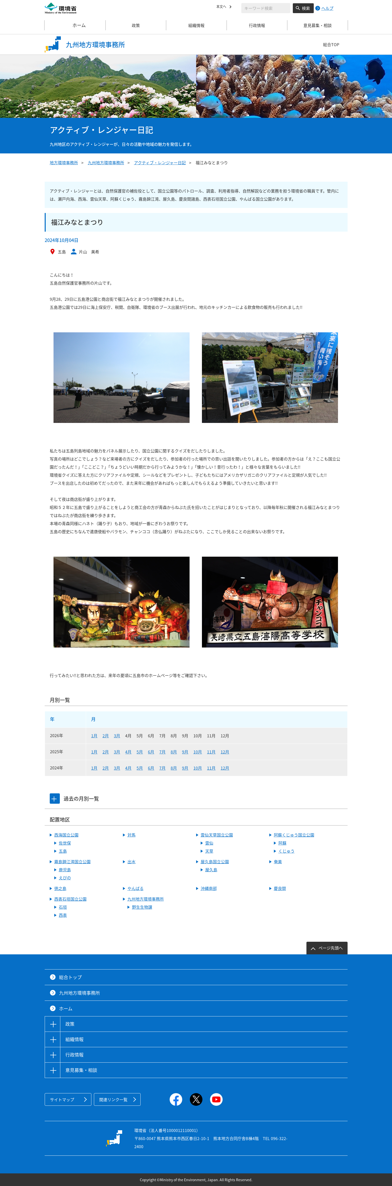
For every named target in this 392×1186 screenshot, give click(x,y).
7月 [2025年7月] (162, 752)
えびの (65, 878)
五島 (63, 851)
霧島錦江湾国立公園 (72, 861)
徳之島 (60, 888)
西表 (63, 915)
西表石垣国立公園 (70, 899)
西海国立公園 (66, 835)
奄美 (278, 861)
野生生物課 (142, 907)
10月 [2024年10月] (197, 768)
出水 (131, 861)
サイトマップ (62, 1099)
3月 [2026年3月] (117, 736)
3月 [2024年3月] (117, 768)
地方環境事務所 (64, 162)
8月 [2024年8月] (174, 768)
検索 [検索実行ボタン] (306, 8)
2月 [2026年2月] (105, 736)
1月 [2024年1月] (94, 768)
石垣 (63, 907)
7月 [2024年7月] (162, 768)
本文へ (222, 7)
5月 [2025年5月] (140, 752)
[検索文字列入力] (265, 8)
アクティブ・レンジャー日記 (160, 162)
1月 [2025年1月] (94, 752)
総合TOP (331, 44)
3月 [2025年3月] (117, 752)
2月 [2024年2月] (105, 768)
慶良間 (280, 888)
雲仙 (209, 843)
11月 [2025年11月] (211, 752)
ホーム (75, 25)
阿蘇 (282, 843)
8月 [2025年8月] (174, 752)
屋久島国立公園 (215, 861)
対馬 (131, 835)
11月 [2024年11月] (211, 768)
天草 (209, 851)
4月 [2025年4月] (128, 752)
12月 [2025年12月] (225, 752)
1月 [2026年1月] (94, 736)
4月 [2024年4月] (128, 768)
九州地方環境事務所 (106, 162)
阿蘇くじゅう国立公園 (294, 835)
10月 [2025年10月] (197, 752)
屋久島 (211, 870)
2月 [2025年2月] (105, 752)
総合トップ (70, 977)
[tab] (55, 798)
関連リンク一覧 (113, 1099)
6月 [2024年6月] (151, 768)
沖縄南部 (209, 888)
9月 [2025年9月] (185, 752)
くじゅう (286, 851)
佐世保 (65, 843)
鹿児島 (65, 870)
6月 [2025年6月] (151, 752)
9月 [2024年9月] (185, 768)
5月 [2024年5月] (140, 768)
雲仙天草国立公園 (217, 835)
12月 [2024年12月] (225, 768)
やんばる (135, 888)
